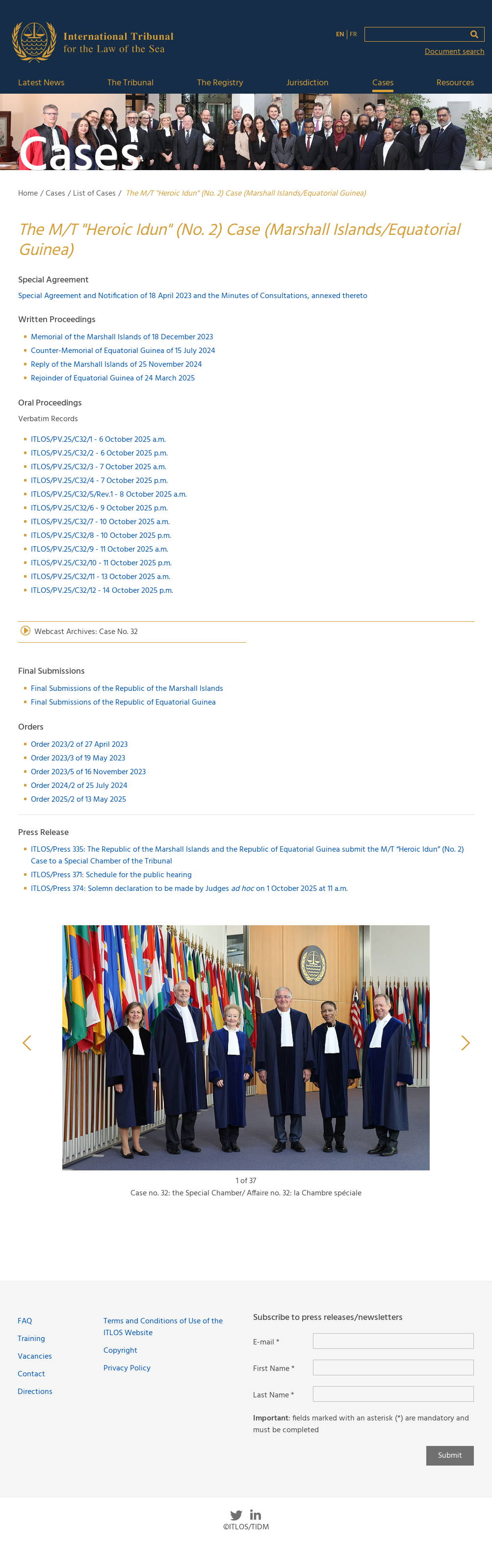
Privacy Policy (127, 1368)
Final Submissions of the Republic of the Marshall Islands (127, 689)
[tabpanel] (246, 1066)
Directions (35, 1392)
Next (465, 1043)
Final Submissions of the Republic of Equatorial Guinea (123, 702)
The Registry (220, 83)
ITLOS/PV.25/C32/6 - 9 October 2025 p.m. (99, 508)
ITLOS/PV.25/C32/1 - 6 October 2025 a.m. (98, 439)
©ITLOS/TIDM (246, 1527)
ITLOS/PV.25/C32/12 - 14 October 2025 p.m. (102, 590)
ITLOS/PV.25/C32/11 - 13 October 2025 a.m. (100, 577)
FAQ (25, 1321)
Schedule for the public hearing (139, 875)
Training (31, 1339)
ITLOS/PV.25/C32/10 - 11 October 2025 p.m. (101, 563)
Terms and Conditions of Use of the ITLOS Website (163, 1327)
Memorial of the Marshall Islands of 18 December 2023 (122, 337)
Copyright (120, 1350)
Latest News (41, 83)
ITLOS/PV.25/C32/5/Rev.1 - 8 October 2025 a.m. (109, 494)
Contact (31, 1374)
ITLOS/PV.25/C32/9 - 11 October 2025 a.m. (99, 549)
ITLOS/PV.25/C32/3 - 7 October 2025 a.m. (98, 467)
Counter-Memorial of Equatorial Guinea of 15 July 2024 (123, 351)
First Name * (274, 1369)
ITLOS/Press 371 (56, 875)
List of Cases (94, 193)
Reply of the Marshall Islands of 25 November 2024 (116, 364)
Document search (455, 52)
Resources (455, 83)
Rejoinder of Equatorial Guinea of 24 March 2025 (113, 378)
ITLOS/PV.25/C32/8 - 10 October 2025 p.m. (101, 536)
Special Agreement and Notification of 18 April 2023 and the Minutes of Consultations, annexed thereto (193, 296)
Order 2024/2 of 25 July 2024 (79, 786)
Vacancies (35, 1356)
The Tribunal (130, 83)
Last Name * (273, 1395)
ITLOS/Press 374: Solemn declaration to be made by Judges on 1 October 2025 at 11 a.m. (189, 889)
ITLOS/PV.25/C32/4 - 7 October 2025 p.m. (99, 481)
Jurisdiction (307, 83)
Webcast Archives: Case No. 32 (86, 632)
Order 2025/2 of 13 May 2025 (78, 799)
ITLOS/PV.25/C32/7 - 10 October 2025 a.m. (100, 522)
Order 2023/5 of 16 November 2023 (88, 772)
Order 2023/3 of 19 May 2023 (78, 758)
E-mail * (266, 1342)
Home (28, 193)
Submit (450, 1455)
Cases (382, 83)
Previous (27, 1043)
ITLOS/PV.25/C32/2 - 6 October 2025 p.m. (99, 453)
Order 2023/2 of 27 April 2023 (79, 744)
